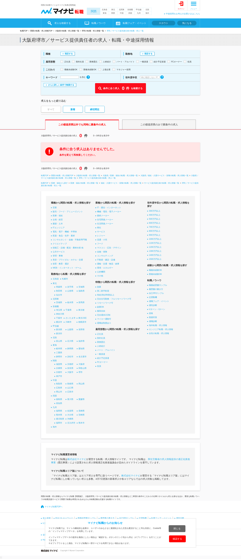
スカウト (163, 23)
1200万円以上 (155, 247)
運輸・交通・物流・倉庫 (108, 264)
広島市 (70, 392)
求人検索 (47, 518)
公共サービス (59, 252)
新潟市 (59, 333)
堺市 (80, 372)
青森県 (59, 287)
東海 (104, 13)
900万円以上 (154, 235)
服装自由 (101, 311)
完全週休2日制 (103, 315)
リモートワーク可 (105, 303)
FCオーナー (102, 362)
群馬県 (81, 302)
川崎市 (68, 322)
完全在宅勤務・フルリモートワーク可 (114, 299)
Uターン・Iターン (157, 309)
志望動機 (153, 297)
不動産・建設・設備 (106, 260)
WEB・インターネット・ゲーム (67, 268)
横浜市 (59, 322)
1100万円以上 (155, 243)
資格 (151, 313)
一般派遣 (101, 354)
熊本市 (81, 423)
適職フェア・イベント (159, 301)
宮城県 (81, 287)
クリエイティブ (60, 244)
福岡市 (59, 423)
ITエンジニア (59, 227)
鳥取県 (59, 384)
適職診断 (153, 321)
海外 (147, 13)
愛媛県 (81, 399)
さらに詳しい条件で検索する (61, 85)
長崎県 (81, 411)
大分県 (70, 415)
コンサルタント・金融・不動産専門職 (70, 240)
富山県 (59, 341)
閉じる (177, 528)
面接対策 (153, 317)
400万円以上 (154, 215)
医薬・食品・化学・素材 (64, 236)
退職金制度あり (104, 323)
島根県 (70, 384)
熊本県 (59, 415)
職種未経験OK (155, 270)
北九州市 (71, 423)
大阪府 (81, 364)
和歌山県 (82, 368)
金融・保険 (102, 252)
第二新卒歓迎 (103, 291)
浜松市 (70, 356)
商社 (99, 227)
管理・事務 (58, 256)
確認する (177, 538)
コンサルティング (105, 256)
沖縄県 (70, 419)
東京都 (81, 310)
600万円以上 (154, 223)
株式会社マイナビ (76, 459)
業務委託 (101, 342)
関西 (94, 11)
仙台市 (59, 295)
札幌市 (65, 279)
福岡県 (59, 411)
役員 (99, 366)
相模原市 (82, 322)
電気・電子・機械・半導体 (65, 231)
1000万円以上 (155, 239)
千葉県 (68, 310)
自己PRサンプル (156, 293)
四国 (130, 13)
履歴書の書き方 (156, 289)
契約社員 (101, 338)
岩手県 (70, 287)
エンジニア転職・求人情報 (161, 329)
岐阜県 (59, 348)
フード (100, 244)
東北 (113, 10)
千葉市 (59, 318)
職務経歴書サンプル (158, 285)
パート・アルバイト (106, 350)
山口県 (70, 388)
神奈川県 (60, 314)
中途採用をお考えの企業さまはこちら (183, 14)
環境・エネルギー (105, 268)
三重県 (59, 352)
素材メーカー (103, 215)
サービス (101, 231)
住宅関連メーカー (105, 219)
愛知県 (81, 348)
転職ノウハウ (99, 23)
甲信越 (138, 10)
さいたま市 (70, 318)
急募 (99, 287)
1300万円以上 (155, 251)
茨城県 (59, 302)
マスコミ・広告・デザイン (109, 248)
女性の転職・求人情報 (159, 333)
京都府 (70, 364)
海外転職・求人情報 (158, 325)
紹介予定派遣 (103, 358)
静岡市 (59, 356)
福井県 (81, 341)
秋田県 (59, 291)
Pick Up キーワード (64, 518)
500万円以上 (154, 219)
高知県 (59, 403)
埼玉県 (59, 310)
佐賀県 (70, 411)
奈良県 (70, 368)
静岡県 (70, 348)
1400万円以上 (155, 255)
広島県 (59, 388)
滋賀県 (59, 364)
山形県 (70, 291)
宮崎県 (81, 415)
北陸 (147, 10)
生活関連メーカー (105, 223)
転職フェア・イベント (134, 23)
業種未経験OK (155, 274)
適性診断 (153, 305)
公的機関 (101, 272)
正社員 (100, 334)
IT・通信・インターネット (109, 207)
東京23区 (82, 318)
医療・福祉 (58, 215)
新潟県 (59, 329)
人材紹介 (101, 346)
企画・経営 (58, 219)
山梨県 (70, 329)
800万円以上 (154, 231)
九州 (139, 13)
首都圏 (130, 10)
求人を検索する (62, 23)
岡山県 (81, 384)
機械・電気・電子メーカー (109, 211)
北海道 (104, 10)
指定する (69, 54)
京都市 (59, 372)
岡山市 (59, 392)
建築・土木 (58, 223)
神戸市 (59, 376)
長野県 (81, 329)
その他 (100, 276)
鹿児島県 (60, 419)
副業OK (100, 307)
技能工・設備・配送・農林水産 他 (68, 248)
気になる (187, 23)
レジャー (101, 236)
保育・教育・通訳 (61, 264)
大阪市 (70, 372)
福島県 (81, 291)
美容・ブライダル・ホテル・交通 (68, 260)
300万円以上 (154, 211)
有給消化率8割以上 (105, 295)
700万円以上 (154, 227)
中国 (122, 13)
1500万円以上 (155, 259)
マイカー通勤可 (104, 319)
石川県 (70, 341)
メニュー (193, 9)
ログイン (181, 9)
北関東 (121, 10)
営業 (55, 207)
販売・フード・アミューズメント (68, 211)
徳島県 (59, 399)
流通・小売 (102, 240)
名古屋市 (82, 356)
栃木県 (70, 302)
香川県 (70, 399)
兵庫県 (59, 368)
